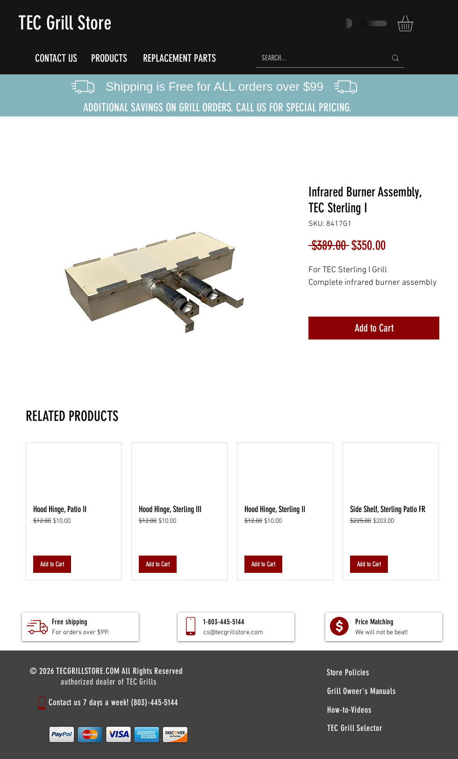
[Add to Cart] (52, 564)
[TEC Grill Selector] (354, 728)
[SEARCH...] (317, 58)
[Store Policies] (348, 672)
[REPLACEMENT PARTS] (179, 58)
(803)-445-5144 (154, 702)
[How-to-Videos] (349, 710)
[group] (232, 511)
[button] (414, 23)
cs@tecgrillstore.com (233, 632)
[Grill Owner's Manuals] (361, 691)
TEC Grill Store (65, 23)
